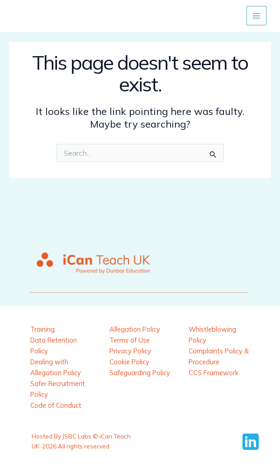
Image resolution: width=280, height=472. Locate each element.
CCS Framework (213, 372)
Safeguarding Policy (139, 372)
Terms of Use (129, 340)
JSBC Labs (76, 436)
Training (42, 329)
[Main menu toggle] (256, 16)
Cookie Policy (129, 362)
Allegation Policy (134, 329)
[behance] (252, 442)
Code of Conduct (55, 405)
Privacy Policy (130, 351)
